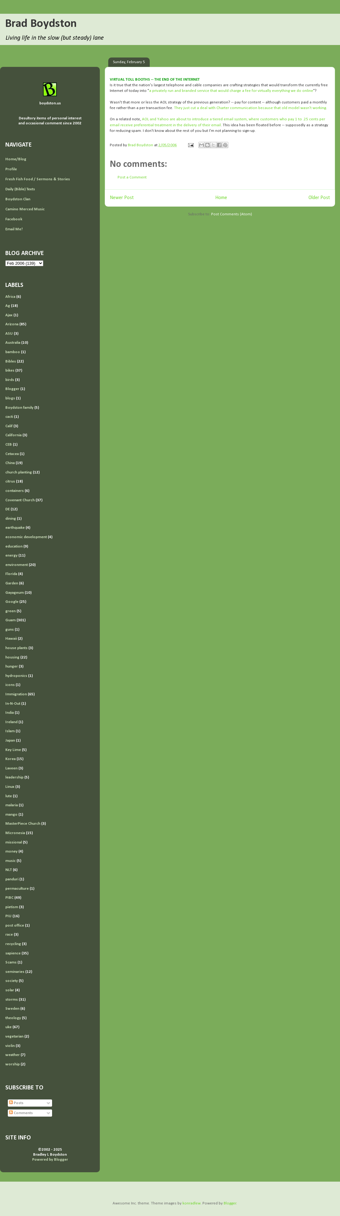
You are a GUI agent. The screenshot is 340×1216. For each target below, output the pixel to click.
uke (8, 1027)
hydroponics (16, 676)
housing (12, 657)
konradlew (191, 1203)
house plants (16, 648)
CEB (8, 445)
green (10, 611)
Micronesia (15, 833)
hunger (11, 666)
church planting (18, 472)
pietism (11, 907)
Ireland (11, 722)
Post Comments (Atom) (231, 214)
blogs (10, 398)
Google (11, 602)
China (10, 463)
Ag (7, 306)
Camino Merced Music (25, 209)
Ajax (8, 315)
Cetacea (12, 454)
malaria (11, 805)
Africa (10, 297)
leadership (14, 777)
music (10, 861)
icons (10, 685)
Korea (10, 759)
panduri (11, 879)
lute (8, 796)
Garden (11, 583)
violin (10, 1046)
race (9, 935)
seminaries (14, 972)
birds (9, 380)
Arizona (11, 324)
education (13, 546)
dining (10, 519)
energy (11, 555)
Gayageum (14, 593)
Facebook (13, 219)
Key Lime (13, 750)
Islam (10, 731)
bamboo (12, 352)
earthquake (15, 528)
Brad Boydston (41, 24)
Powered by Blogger (50, 1160)
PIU (8, 916)
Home (221, 197)
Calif (8, 426)
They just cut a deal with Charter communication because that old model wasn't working (250, 108)
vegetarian (14, 1036)
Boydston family (19, 408)
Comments (21, 1113)
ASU (9, 334)
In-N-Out (12, 704)
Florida (11, 574)
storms (11, 1000)
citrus (10, 481)
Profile (11, 169)
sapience (13, 953)
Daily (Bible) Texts (20, 189)
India (9, 713)
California (13, 435)
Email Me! (14, 229)
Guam (10, 620)
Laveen (11, 768)
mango (11, 815)
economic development (26, 537)
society (11, 981)
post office (14, 925)
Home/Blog (15, 159)
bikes (9, 370)
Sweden (12, 1009)
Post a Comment (132, 177)
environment (16, 565)
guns (9, 630)
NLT (8, 870)
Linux (9, 787)
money (11, 851)
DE (7, 509)
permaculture (17, 889)
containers (14, 491)
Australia (12, 343)
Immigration (16, 694)
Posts (16, 1103)
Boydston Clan (17, 199)
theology (13, 1018)
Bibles (10, 361)
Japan (10, 740)
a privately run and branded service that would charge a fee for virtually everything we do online (231, 91)
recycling (13, 944)
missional (13, 842)
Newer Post (122, 197)
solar (9, 990)
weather (12, 1055)
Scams (11, 962)
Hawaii (11, 639)
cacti (9, 417)
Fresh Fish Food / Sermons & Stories (37, 179)
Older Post (319, 197)
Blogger (12, 389)
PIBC (9, 898)
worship (12, 1064)
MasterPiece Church (22, 824)
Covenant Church (20, 500)
